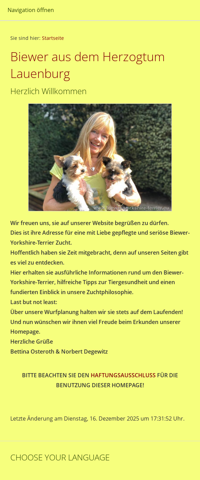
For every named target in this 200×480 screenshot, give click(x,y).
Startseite (53, 38)
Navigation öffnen (31, 10)
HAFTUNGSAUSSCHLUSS (123, 375)
